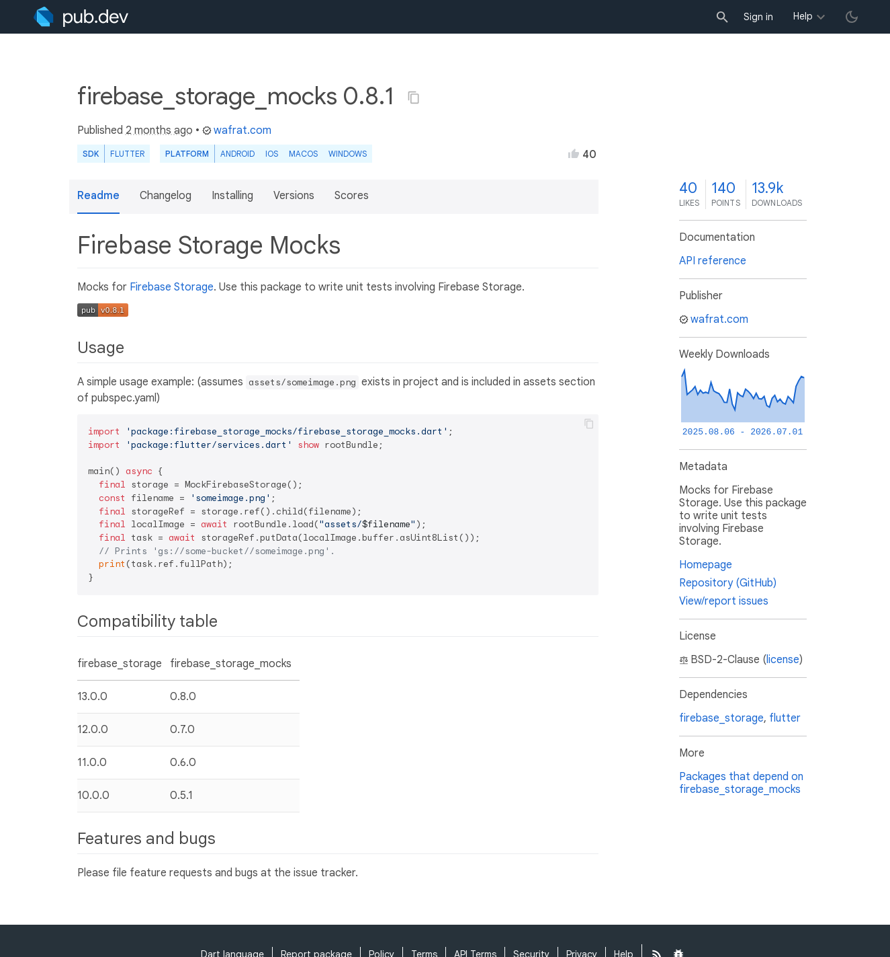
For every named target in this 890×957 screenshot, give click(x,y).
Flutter (127, 154)
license (782, 659)
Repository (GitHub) (727, 583)
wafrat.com (236, 130)
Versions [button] (293, 195)
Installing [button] (232, 195)
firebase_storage (721, 718)
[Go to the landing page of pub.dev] (81, 17)
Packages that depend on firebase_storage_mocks (741, 783)
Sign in (758, 17)
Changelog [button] (165, 195)
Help (803, 16)
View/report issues (723, 601)
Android (237, 154)
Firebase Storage (172, 287)
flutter (785, 718)
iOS (271, 154)
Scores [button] (352, 195)
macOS (303, 154)
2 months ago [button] (159, 130)
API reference (712, 261)
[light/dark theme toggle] (852, 17)
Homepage (705, 565)
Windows (347, 154)
